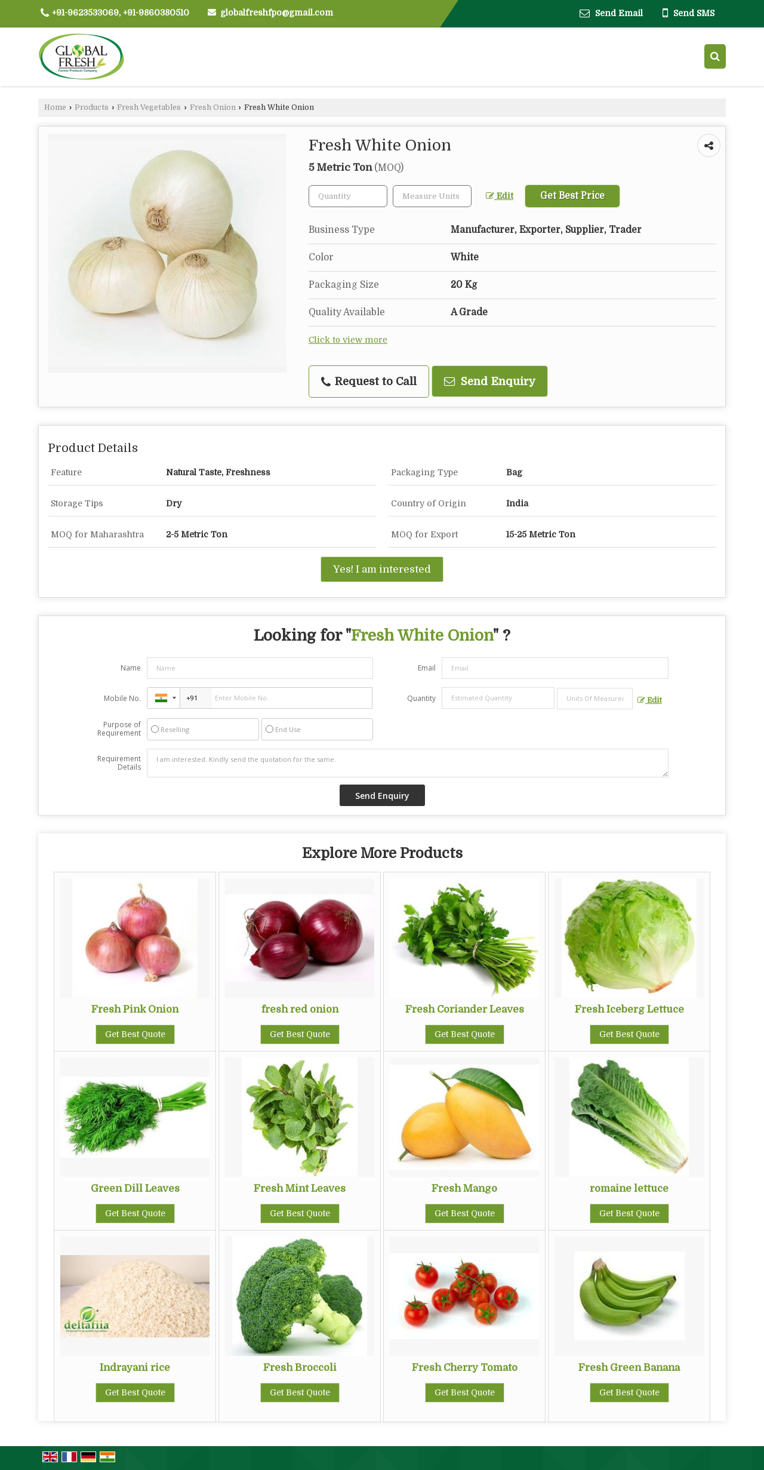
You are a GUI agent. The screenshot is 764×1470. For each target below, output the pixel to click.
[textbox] (432, 196)
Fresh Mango (464, 1188)
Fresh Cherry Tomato (464, 1367)
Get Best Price (572, 195)
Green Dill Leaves (135, 1188)
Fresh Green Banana (629, 1367)
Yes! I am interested (382, 569)
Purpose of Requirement (119, 729)
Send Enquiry (489, 381)
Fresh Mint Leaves (300, 1188)
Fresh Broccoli (300, 1367)
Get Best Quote (135, 1034)
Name (131, 668)
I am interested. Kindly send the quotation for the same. (407, 763)
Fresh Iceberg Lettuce (629, 1009)
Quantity (421, 698)
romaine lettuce (629, 1188)
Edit (499, 196)
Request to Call (369, 381)
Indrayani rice (135, 1367)
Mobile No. (122, 698)
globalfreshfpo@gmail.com (276, 12)
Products (92, 107)
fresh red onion (299, 1009)
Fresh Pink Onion (134, 1009)
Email (427, 668)
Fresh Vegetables (149, 107)
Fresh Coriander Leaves (464, 1009)
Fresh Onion (213, 107)
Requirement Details (119, 763)
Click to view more (348, 340)
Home (55, 107)
